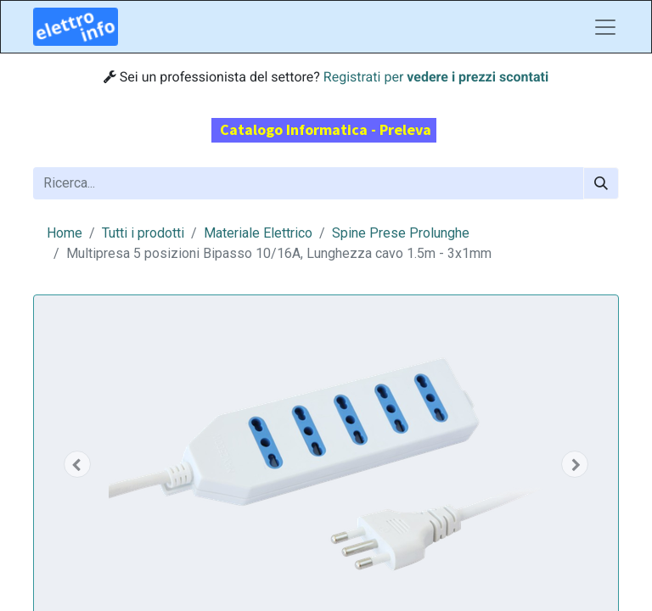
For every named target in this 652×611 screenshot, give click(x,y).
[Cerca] (601, 183)
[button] (77, 464)
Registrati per (435, 77)
